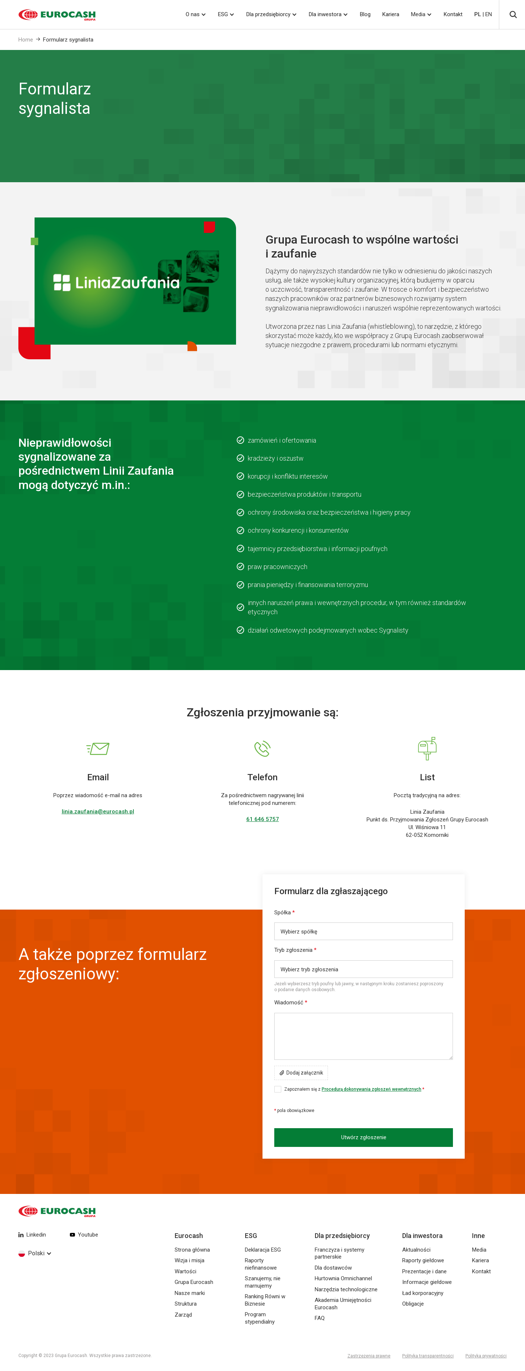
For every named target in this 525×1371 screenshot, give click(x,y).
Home (25, 39)
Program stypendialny (260, 1318)
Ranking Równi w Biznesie (265, 1300)
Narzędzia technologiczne (346, 1289)
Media (418, 14)
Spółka (284, 912)
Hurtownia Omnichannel (343, 1278)
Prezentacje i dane (424, 1271)
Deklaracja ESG (263, 1249)
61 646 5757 (262, 819)
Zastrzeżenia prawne (368, 1356)
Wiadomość (290, 1002)
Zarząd (183, 1314)
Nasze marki (190, 1293)
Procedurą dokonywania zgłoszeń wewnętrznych (371, 1089)
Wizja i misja (189, 1260)
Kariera (390, 14)
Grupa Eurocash (194, 1282)
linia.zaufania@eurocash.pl (98, 811)
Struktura (186, 1303)
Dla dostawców (333, 1267)
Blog (365, 14)
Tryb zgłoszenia (295, 950)
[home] (48, 14)
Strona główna (192, 1249)
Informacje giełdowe (427, 1282)
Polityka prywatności (486, 1356)
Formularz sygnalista (68, 39)
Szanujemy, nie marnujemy (263, 1282)
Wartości (185, 1271)
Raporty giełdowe (423, 1260)
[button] (196, 14)
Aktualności (416, 1249)
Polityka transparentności (428, 1356)
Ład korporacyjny (422, 1293)
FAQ (320, 1318)
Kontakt (453, 14)
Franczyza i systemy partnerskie (339, 1253)
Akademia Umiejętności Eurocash (343, 1304)
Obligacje (413, 1303)
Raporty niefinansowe (261, 1264)
